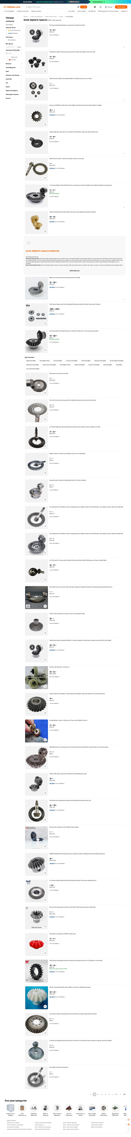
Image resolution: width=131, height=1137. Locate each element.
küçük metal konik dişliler (43, 1122)
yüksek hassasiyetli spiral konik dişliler (19, 1129)
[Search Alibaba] (51, 7)
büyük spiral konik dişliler (32, 364)
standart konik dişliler (94, 364)
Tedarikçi (57, 35)
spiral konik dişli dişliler (42, 1129)
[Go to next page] (120, 1094)
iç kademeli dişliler (13, 1127)
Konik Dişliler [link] (69, 16)
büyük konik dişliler (31, 360)
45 (116, 1094)
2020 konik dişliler (86, 360)
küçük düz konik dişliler (100, 360)
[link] (128, 1119)
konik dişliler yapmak (70, 1122)
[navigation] (14, 556)
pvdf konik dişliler (107, 364)
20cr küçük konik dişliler (43, 1127)
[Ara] (83, 6)
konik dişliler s (39, 1125)
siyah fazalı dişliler (97, 1125)
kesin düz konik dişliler (70, 1127)
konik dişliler (119, 364)
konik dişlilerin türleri (65, 364)
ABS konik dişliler (97, 1127)
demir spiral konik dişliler (71, 1125)
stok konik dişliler (57, 360)
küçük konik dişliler (97, 1122)
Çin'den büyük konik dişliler (117, 360)
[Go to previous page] (90, 1094)
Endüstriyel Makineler (36, 16)
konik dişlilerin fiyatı (45, 360)
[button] (78, 7)
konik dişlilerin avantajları (15, 1125)
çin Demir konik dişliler (72, 360)
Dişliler (61, 16)
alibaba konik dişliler (79, 364)
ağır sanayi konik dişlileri (71, 1129)
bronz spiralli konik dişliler (32, 368)
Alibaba (26, 16)
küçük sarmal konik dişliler (49, 364)
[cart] (100, 7)
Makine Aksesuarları (51, 16)
